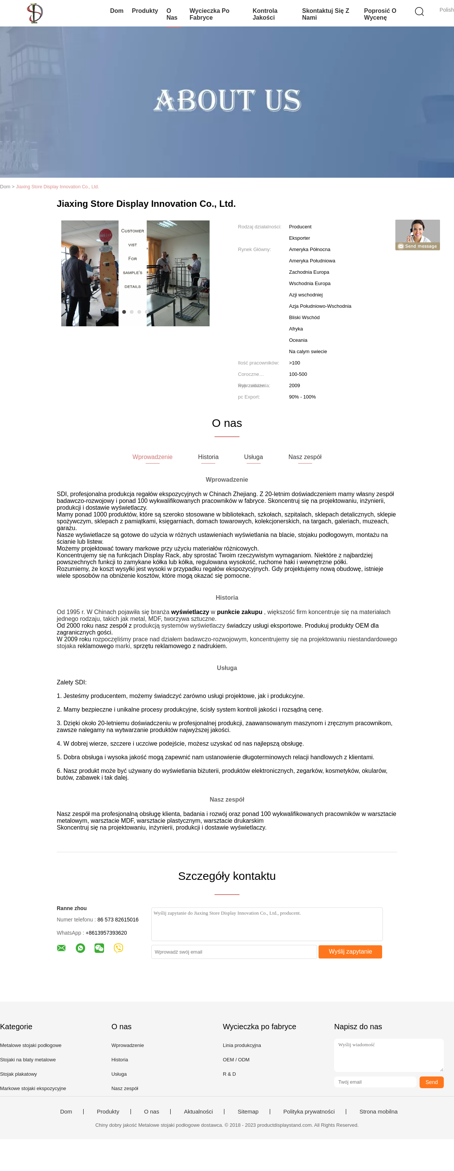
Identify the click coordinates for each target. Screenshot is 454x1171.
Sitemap (248, 1111)
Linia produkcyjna (242, 1045)
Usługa (118, 1074)
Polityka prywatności (309, 1111)
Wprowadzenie (127, 1045)
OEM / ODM (236, 1059)
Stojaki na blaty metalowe (28, 1059)
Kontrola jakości (265, 14)
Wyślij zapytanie (350, 951)
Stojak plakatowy (18, 1074)
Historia (119, 1059)
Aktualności (198, 1111)
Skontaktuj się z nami (325, 14)
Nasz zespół (124, 1088)
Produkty (145, 11)
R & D (229, 1074)
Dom (117, 11)
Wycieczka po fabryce (210, 14)
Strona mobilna (378, 1111)
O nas (171, 14)
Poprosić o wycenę (380, 14)
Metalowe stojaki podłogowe (31, 1045)
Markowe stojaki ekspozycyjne (33, 1088)
